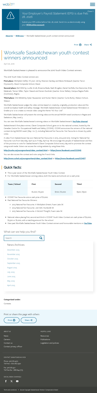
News (6, 335)
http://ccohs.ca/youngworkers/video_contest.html (25, 150)
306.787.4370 (13, 361)
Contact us (8, 342)
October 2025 (12, 259)
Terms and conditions (10, 390)
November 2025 (13, 254)
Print (78, 44)
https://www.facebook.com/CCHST (70, 158)
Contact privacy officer (13, 346)
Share (88, 44)
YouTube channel (80, 121)
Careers (7, 339)
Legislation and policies (50, 342)
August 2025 (12, 267)
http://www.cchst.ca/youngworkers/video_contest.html (28, 158)
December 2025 (13, 250)
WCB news (20, 35)
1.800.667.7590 (15, 363)
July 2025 (11, 272)
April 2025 (11, 285)
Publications (45, 339)
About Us (9, 35)
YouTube (88, 223)
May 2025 (11, 281)
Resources (45, 335)
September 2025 (13, 263)
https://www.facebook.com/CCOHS (65, 150)
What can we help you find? (20, 231)
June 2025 (11, 276)
